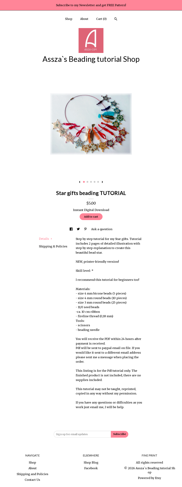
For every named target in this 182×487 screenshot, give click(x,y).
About (84, 19)
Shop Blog (91, 462)
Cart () (101, 19)
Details (45, 238)
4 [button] (94, 182)
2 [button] (87, 182)
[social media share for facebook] (71, 229)
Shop (68, 19)
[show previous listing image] (80, 182)
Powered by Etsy (149, 478)
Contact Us (32, 479)
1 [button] (84, 182)
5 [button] (98, 182)
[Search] (115, 19)
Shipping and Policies (32, 474)
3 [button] (91, 182)
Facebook (91, 468)
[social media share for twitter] (79, 229)
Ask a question (101, 229)
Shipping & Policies (53, 246)
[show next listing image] (102, 182)
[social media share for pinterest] (86, 229)
